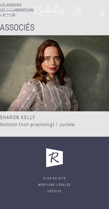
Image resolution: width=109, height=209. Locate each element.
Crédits (55, 191)
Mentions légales (54, 184)
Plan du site (54, 178)
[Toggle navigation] (8, 13)
